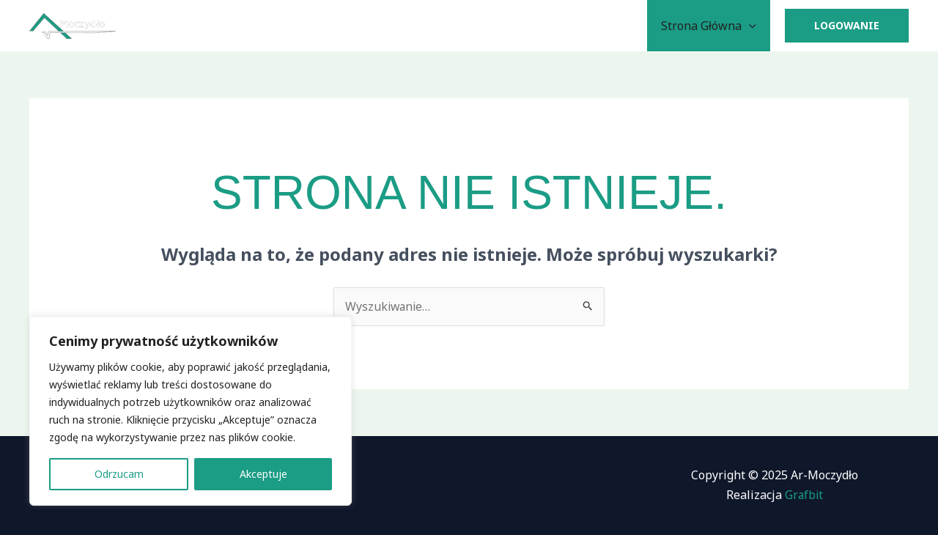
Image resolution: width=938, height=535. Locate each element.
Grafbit (804, 495)
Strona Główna (710, 25)
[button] (847, 26)
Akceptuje (263, 474)
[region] (190, 411)
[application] (751, 25)
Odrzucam (119, 474)
